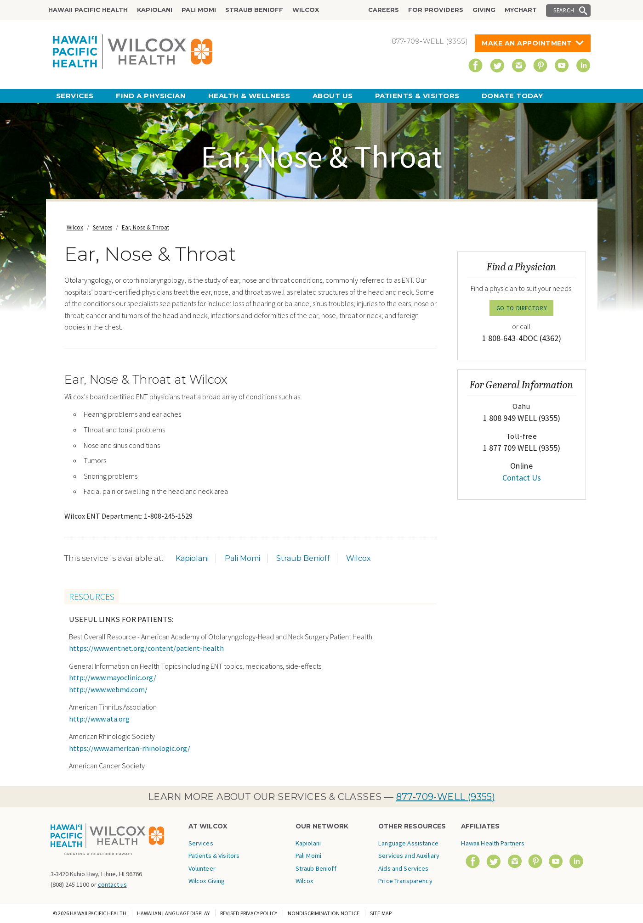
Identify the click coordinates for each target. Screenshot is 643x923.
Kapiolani (154, 9)
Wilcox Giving (206, 881)
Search (564, 10)
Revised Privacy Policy (248, 913)
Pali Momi (199, 9)
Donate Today (512, 95)
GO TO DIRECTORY (521, 308)
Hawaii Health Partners (492, 843)
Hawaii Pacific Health (88, 9)
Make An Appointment (527, 43)
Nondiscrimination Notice (323, 913)
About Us (333, 95)
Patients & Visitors (417, 95)
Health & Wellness (249, 95)
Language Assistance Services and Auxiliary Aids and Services (408, 856)
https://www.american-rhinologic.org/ (129, 748)
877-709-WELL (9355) (445, 796)
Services (75, 95)
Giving (483, 9)
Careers (383, 9)
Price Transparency (405, 881)
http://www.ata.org (99, 718)
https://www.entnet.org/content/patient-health (146, 648)
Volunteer (202, 868)
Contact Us (521, 477)
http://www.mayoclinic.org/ (112, 677)
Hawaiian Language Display (173, 913)
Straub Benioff (254, 9)
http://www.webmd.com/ (108, 689)
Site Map (381, 913)
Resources (91, 596)
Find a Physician (151, 95)
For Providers (435, 9)
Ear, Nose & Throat (145, 227)
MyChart (521, 9)
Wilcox (305, 9)
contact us (112, 884)
